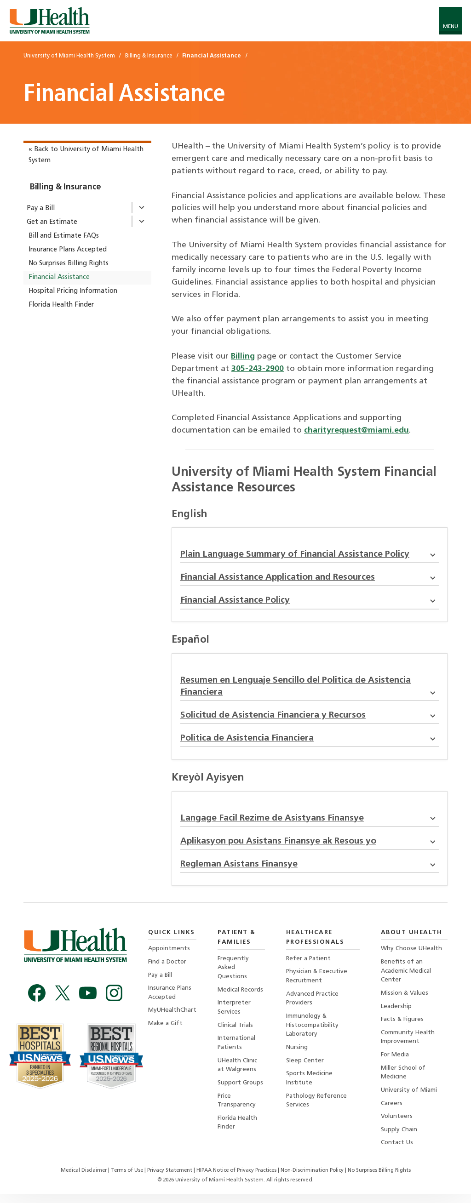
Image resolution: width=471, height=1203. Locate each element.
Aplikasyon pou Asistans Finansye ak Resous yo (309, 846)
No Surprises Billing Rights (69, 263)
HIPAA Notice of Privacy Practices (236, 1179)
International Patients (237, 1049)
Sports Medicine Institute (309, 1086)
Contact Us (397, 1152)
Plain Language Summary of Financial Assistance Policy (309, 554)
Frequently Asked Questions (233, 973)
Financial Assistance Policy (309, 602)
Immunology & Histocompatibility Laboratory (313, 1032)
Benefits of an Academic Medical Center (406, 976)
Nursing (297, 1055)
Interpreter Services (234, 1013)
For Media (395, 1062)
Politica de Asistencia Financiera (309, 742)
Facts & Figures (403, 1026)
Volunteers (397, 1125)
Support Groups (241, 1091)
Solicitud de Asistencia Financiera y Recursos (309, 718)
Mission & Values (405, 1000)
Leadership (396, 1013)
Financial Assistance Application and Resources (309, 578)
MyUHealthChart (172, 1017)
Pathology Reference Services (317, 1108)
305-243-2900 (257, 369)
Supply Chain (399, 1138)
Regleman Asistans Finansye (309, 869)
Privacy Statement (168, 1179)
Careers (392, 1112)
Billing (243, 356)
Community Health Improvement (408, 1044)
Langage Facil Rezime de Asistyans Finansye (309, 822)
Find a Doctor (167, 967)
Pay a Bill (41, 208)
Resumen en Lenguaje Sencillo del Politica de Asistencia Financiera (309, 689)
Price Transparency (237, 1108)
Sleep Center (305, 1068)
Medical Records (241, 996)
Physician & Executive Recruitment (317, 982)
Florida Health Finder (61, 305)
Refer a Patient (309, 964)
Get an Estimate (52, 222)
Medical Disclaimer (78, 1179)
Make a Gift (165, 1030)
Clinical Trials (235, 1032)
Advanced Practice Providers (312, 1004)
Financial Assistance (59, 277)
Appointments (169, 954)
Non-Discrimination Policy (315, 1179)
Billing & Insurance (65, 187)
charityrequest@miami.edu (357, 430)
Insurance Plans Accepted (68, 249)
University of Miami (409, 1098)
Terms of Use (123, 1179)
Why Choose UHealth (412, 954)
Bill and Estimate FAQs (64, 236)
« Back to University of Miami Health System (86, 155)
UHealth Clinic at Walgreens (238, 1072)
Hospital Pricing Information (73, 291)
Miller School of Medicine (404, 1080)
